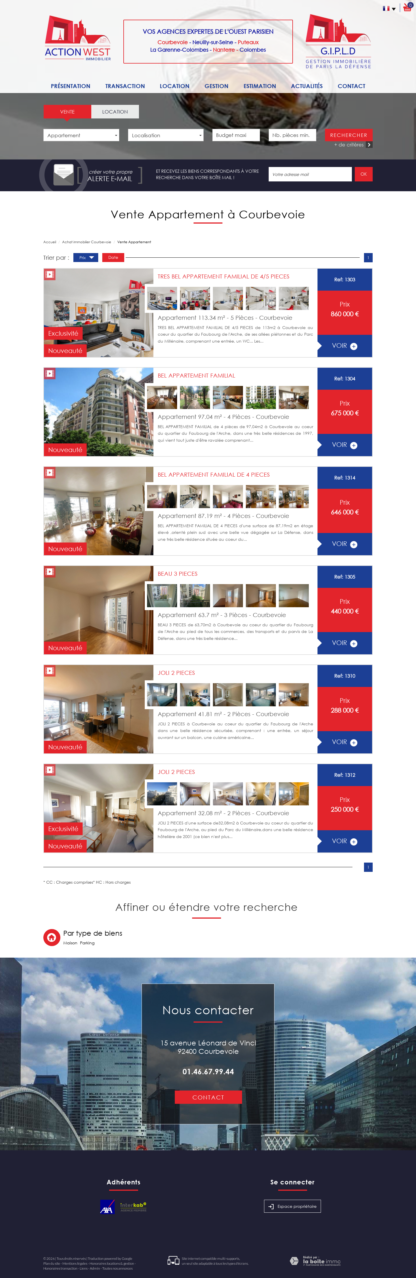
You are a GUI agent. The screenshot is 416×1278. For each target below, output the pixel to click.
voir (344, 345)
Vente (67, 112)
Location (175, 85)
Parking (87, 942)
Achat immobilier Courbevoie (86, 242)
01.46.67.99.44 (208, 1071)
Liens (84, 1268)
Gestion (217, 85)
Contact (351, 85)
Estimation (260, 85)
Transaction (125, 85)
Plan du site (51, 1263)
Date (113, 257)
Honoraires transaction (60, 1268)
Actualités (307, 85)
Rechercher (348, 135)
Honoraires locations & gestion (112, 1263)
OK (364, 174)
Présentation (70, 85)
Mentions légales (74, 1263)
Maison (70, 942)
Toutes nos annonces (117, 1268)
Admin (95, 1268)
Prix (86, 258)
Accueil (49, 242)
